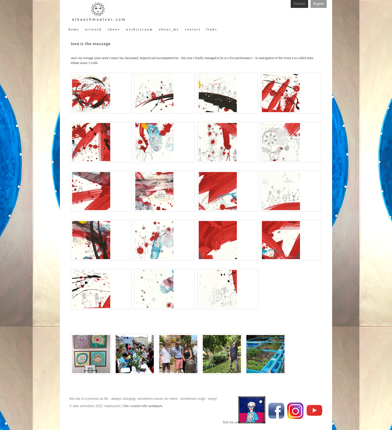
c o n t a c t (192, 29)
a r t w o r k (93, 29)
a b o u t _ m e (168, 29)
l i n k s (211, 29)
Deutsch (299, 4)
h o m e (73, 29)
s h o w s (114, 29)
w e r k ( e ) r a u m (139, 29)
